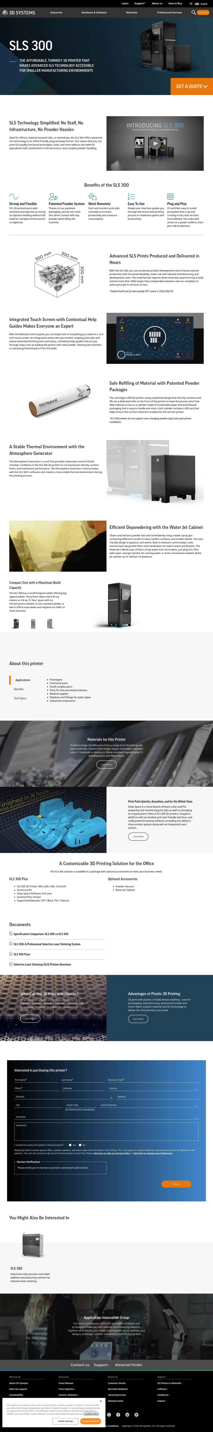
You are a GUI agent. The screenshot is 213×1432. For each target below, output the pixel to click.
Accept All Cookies (90, 1421)
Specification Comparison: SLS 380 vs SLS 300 (41, 933)
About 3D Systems (18, 1382)
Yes (74, 1144)
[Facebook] (118, 1414)
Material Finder (128, 1364)
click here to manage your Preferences (153, 1153)
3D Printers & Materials (170, 1382)
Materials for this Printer (106, 739)
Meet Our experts (18, 1388)
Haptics (162, 1400)
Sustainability (16, 1394)
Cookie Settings (65, 1421)
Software (163, 1388)
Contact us (80, 1364)
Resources (113, 1376)
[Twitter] (109, 1414)
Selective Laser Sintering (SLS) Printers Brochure (42, 964)
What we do (15, 1376)
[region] (53, 1412)
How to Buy (175, 3)
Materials (131, 12)
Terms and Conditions (107, 1425)
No (83, 1144)
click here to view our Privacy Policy (111, 1153)
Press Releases (66, 1382)
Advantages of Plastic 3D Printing (154, 994)
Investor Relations (69, 1394)
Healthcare (163, 1394)
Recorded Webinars (118, 1388)
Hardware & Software (94, 12)
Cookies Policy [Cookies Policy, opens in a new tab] (91, 1413)
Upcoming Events (117, 1394)
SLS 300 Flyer (22, 954)
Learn (125, 3)
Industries (56, 12)
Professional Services (169, 12)
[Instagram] (136, 1414)
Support (140, 3)
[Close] (101, 1401)
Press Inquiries (67, 1388)
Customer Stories (117, 1382)
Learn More (106, 764)
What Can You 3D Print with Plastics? (49, 994)
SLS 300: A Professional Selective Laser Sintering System (47, 944)
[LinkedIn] (127, 1414)
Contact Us (203, 12)
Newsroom (64, 1376)
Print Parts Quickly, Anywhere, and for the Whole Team (160, 801)
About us (157, 3)
